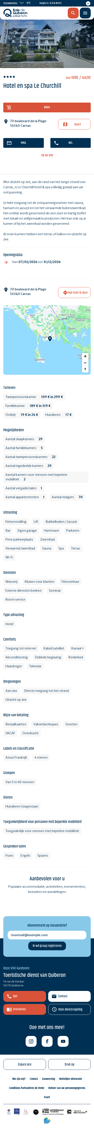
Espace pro (24, 1064)
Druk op (69, 1064)
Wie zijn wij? (19, 1079)
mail (23, 142)
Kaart (77, 124)
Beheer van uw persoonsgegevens (66, 1088)
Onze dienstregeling (70, 1009)
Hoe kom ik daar (78, 292)
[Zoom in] (85, 356)
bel (71, 142)
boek (47, 107)
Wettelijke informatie (70, 1079)
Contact (62, 996)
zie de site (47, 155)
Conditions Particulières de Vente (26, 1088)
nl (49, 13)
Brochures (19, 1009)
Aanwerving (48, 1079)
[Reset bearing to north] (85, 369)
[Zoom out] (85, 363)
